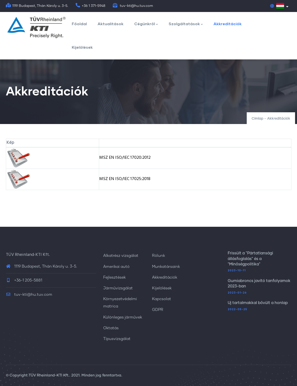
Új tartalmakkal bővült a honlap (258, 303)
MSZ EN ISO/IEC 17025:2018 (124, 178)
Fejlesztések (114, 277)
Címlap (257, 118)
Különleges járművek (122, 317)
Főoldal (79, 23)
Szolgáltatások (186, 24)
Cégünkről (146, 24)
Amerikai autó (116, 267)
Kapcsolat (161, 299)
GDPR (157, 310)
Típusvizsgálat (117, 339)
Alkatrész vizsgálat (120, 256)
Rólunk (158, 256)
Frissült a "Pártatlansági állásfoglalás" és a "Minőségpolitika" (250, 258)
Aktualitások (110, 23)
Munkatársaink (166, 267)
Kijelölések (82, 47)
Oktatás (111, 328)
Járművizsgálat (118, 288)
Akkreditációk (228, 23)
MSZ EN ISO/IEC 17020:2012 (125, 157)
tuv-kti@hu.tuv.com (29, 294)
